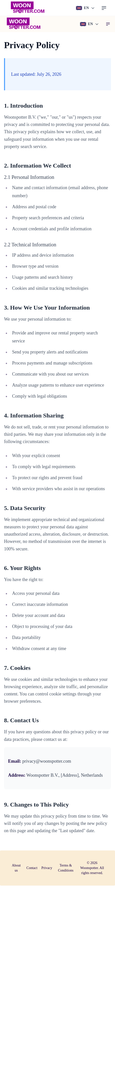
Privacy (47, 868)
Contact (31, 868)
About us (16, 868)
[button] (108, 24)
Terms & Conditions (65, 868)
